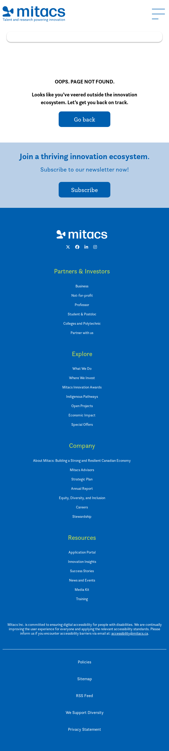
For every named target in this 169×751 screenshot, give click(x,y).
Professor (82, 304)
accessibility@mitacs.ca (129, 633)
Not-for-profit (82, 295)
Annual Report (82, 488)
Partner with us (82, 332)
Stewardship (81, 516)
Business (81, 286)
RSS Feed (84, 695)
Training (82, 599)
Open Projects (82, 405)
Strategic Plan (82, 479)
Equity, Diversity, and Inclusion (82, 497)
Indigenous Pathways (82, 396)
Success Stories (82, 571)
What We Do (81, 368)
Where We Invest (82, 377)
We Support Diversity (85, 712)
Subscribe (84, 190)
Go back (84, 119)
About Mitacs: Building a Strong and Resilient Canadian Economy (82, 460)
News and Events (82, 580)
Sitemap (84, 678)
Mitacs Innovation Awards (82, 387)
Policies (84, 662)
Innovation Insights (82, 561)
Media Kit (82, 589)
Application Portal (82, 552)
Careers (82, 507)
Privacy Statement (84, 729)
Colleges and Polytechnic (82, 323)
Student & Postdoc (82, 314)
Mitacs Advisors (82, 469)
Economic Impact (81, 415)
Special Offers (82, 424)
